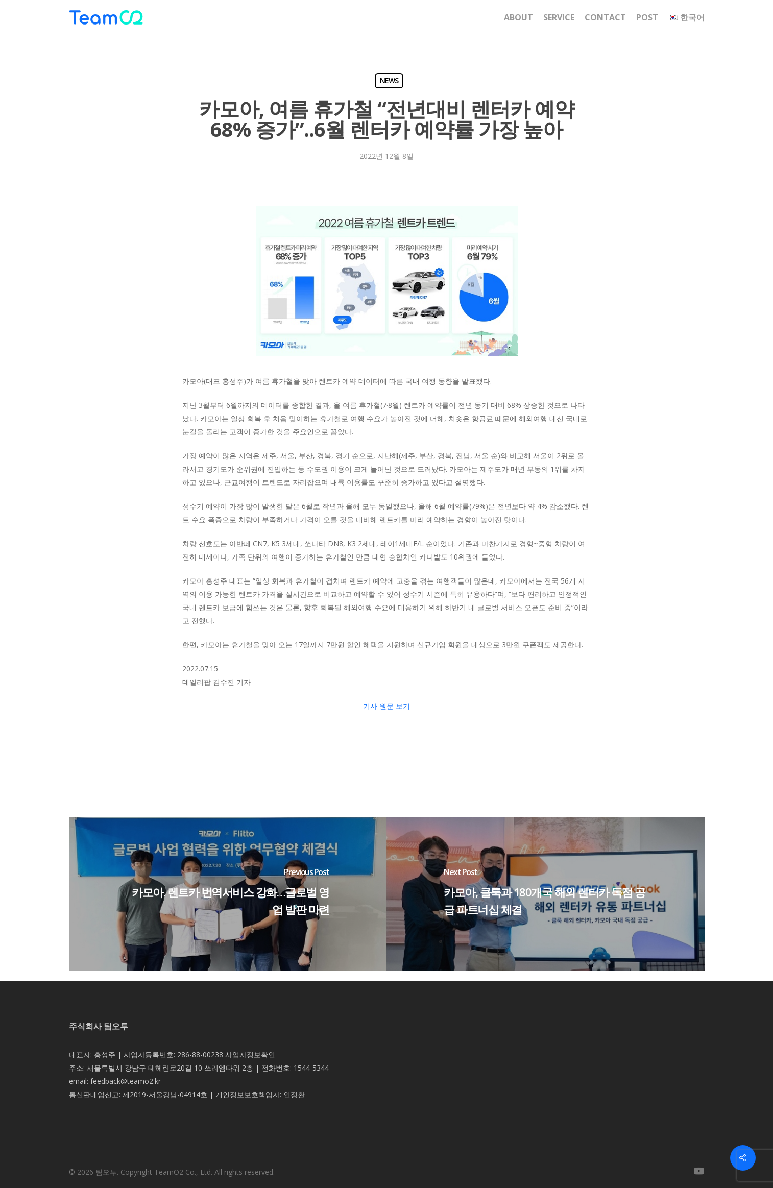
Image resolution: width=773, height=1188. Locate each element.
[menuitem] (684, 17)
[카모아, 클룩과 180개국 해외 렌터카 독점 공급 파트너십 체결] (545, 894)
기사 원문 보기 (386, 706)
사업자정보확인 (250, 1054)
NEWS (389, 80)
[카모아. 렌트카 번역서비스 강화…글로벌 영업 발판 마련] (228, 894)
